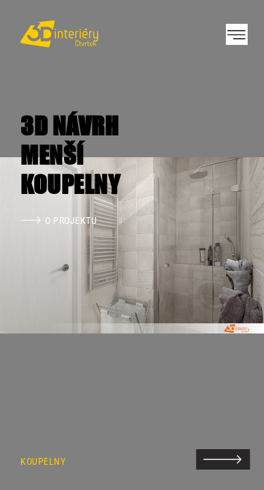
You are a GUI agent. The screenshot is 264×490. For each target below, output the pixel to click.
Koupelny (42, 462)
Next (230, 245)
